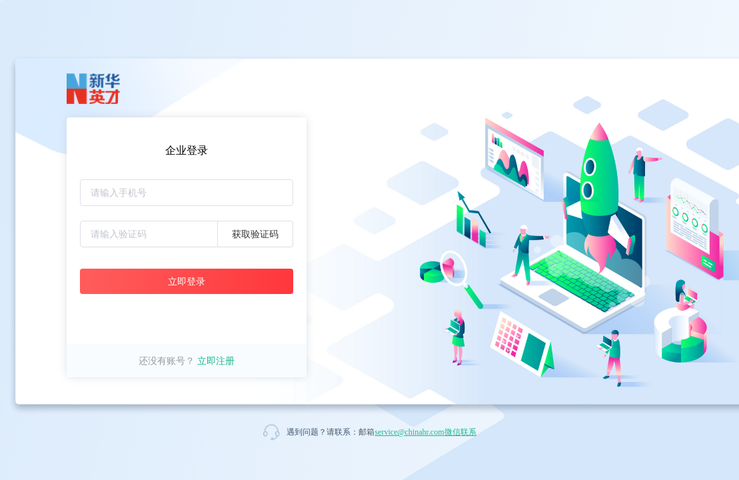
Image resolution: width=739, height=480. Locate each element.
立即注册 (216, 360)
